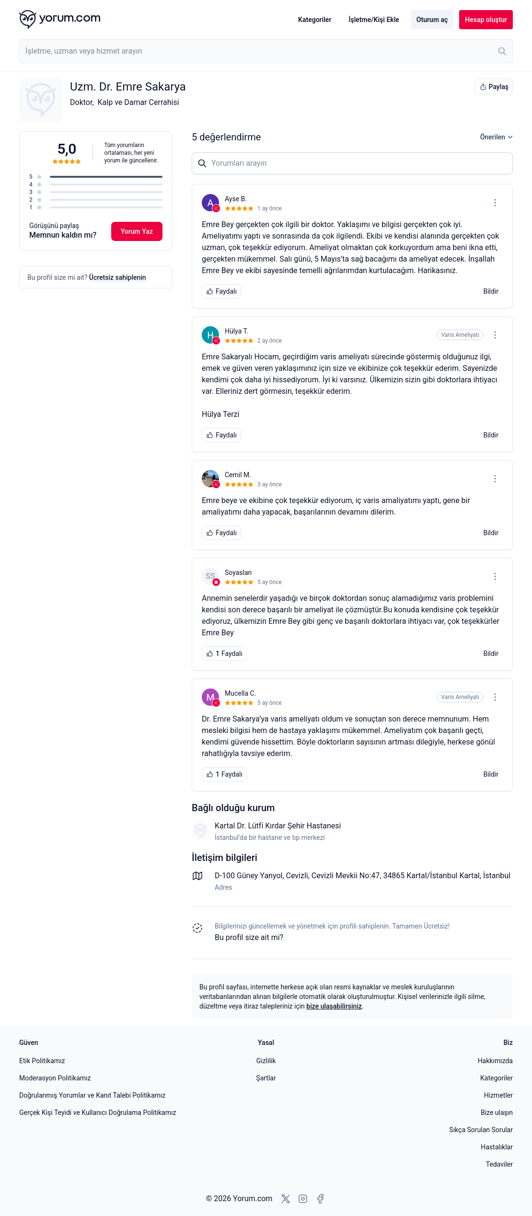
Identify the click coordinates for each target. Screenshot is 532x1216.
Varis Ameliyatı (460, 335)
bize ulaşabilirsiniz (334, 1006)
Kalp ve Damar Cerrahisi (138, 102)
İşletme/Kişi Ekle (373, 19)
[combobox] (266, 51)
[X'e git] (285, 1199)
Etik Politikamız (42, 1061)
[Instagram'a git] (303, 1199)
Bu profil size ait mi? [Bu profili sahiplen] (249, 937)
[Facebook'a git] (320, 1199)
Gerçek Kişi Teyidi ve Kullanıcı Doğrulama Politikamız (97, 1112)
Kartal (469, 875)
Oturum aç (432, 19)
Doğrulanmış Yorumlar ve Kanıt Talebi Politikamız (92, 1095)
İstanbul (496, 875)
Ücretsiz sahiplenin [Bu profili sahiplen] (117, 277)
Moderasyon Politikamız (55, 1078)
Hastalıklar (497, 1147)
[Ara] (502, 51)
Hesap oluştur (486, 19)
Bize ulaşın (497, 1112)
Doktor (81, 102)
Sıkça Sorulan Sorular (481, 1130)
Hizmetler (498, 1095)
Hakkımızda (495, 1061)
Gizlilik (266, 1061)
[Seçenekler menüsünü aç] (495, 202)
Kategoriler (314, 19)
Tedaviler (499, 1164)
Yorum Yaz (137, 231)
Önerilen (496, 137)
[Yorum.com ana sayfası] (59, 19)
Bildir (490, 291)
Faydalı (221, 291)
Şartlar (266, 1078)
